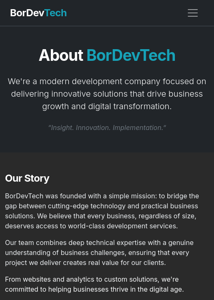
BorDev (38, 13)
